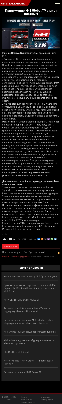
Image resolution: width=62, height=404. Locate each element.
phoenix (33, 239)
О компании (45, 397)
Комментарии (11, 246)
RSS (58, 253)
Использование (26, 400)
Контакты (24, 397)
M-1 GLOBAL (13, 3)
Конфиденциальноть (28, 402)
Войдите (5, 256)
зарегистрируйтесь (21, 256)
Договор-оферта (47, 400)
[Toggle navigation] (58, 3)
